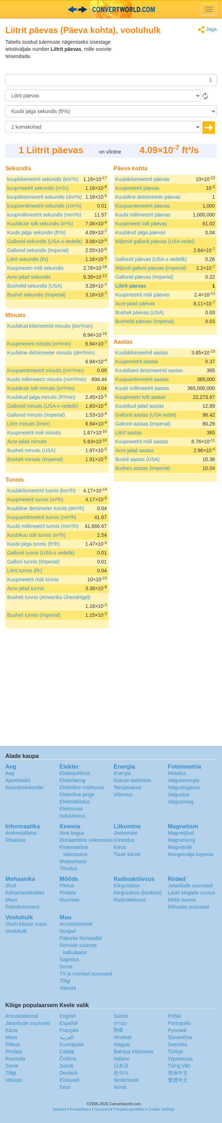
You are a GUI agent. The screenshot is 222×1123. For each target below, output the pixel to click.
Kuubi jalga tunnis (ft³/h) (33, 544)
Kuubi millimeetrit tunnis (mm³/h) (42, 526)
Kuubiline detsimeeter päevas (148, 197)
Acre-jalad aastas (134, 450)
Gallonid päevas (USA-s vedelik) (151, 259)
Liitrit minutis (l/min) (28, 424)
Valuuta (68, 988)
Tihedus (68, 868)
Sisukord (102, 1109)
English (68, 1016)
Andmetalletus (21, 833)
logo (111, 9)
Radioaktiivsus (130, 900)
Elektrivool (71, 809)
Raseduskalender (24, 787)
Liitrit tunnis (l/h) (24, 570)
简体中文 (178, 1073)
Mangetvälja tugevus (190, 854)
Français (69, 1030)
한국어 (121, 1073)
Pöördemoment (22, 907)
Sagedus (69, 959)
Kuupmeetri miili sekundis (35, 268)
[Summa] (111, 80)
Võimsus (123, 794)
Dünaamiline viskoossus (86, 840)
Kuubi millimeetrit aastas (142, 388)
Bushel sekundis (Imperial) (36, 295)
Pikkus (67, 885)
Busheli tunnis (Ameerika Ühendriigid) (48, 597)
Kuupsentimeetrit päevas (142, 206)
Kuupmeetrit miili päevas (142, 295)
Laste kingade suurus (191, 892)
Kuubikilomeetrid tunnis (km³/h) (41, 490)
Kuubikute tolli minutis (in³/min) (41, 388)
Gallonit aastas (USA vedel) (145, 415)
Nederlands (126, 1080)
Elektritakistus (75, 801)
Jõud (10, 885)
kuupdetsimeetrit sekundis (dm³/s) (44, 197)
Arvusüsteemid (76, 924)
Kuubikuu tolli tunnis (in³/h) (36, 535)
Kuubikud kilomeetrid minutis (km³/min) (50, 326)
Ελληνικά (70, 1080)
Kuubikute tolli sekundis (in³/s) (40, 223)
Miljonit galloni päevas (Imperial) (150, 268)
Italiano (122, 1058)
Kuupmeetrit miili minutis (34, 432)
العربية (67, 1037)
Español (69, 1023)
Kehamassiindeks (24, 892)
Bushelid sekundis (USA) (34, 286)
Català (67, 1051)
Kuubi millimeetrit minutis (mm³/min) (46, 379)
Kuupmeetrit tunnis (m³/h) (35, 499)
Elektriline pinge (77, 794)
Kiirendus (124, 840)
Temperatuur (128, 787)
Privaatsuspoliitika (128, 1109)
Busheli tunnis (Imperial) (33, 615)
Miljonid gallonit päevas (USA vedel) (155, 241)
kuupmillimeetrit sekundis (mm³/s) (44, 215)
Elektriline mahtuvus (82, 787)
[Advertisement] (172, 56)
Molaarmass (73, 861)
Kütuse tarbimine (132, 780)
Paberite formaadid (81, 938)
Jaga (207, 29)
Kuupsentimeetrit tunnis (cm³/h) (41, 517)
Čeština (68, 1058)
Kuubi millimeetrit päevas (143, 215)
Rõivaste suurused (188, 907)
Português (179, 1023)
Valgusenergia (183, 780)
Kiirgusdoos (127, 885)
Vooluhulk (16, 931)
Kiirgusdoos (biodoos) (138, 892)
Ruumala (70, 900)
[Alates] (103, 96)
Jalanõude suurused (190, 885)
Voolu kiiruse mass (26, 924)
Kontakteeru (80, 1109)
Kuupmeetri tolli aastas (140, 397)
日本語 (121, 1066)
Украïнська (180, 1058)
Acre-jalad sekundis (28, 277)
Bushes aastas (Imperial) (142, 468)
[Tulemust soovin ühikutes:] (111, 111)
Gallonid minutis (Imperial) (36, 415)
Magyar (122, 1044)
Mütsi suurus (182, 900)
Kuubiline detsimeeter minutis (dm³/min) (51, 352)
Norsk (120, 1087)
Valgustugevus (184, 787)
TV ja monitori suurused (86, 974)
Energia (122, 773)
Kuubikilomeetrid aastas (141, 352)
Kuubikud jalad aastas (139, 406)
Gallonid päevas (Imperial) (144, 277)
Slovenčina (180, 1037)
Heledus (177, 773)
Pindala (68, 892)
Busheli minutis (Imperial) (35, 459)
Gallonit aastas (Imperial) (143, 424)
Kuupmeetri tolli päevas (141, 223)
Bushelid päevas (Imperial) (144, 321)
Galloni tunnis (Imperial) (33, 562)
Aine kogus (72, 833)
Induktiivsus (73, 816)
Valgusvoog (181, 801)
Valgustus (178, 794)
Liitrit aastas (128, 432)
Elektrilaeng (73, 780)
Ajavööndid (17, 780)
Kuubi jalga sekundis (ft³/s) (36, 232)
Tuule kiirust (127, 854)
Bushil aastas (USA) (137, 459)
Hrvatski (123, 1037)
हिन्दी (118, 1030)
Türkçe (175, 1051)
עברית (120, 1023)
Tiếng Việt (179, 1066)
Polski (174, 1016)
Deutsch (69, 1073)
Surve (66, 966)
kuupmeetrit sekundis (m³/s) (38, 188)
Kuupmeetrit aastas (136, 361)
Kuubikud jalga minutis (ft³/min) (41, 397)
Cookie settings (161, 1109)
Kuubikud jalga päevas (140, 232)
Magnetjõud (181, 833)
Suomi (121, 1016)
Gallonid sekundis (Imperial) (38, 250)
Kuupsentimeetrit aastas (142, 379)
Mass (11, 900)
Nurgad (68, 931)
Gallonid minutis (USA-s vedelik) (42, 406)
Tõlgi (65, 981)
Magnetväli (180, 847)
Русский (177, 1030)
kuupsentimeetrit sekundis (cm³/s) (44, 206)
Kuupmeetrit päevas (137, 188)
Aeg (9, 773)
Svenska (177, 1044)
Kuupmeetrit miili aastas (141, 441)
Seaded (59, 1109)
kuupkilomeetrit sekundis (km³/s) (42, 179)
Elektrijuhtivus (75, 773)
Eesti (65, 1087)
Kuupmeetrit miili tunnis (33, 579)
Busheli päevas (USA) (139, 312)
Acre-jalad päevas (135, 303)
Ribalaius (15, 840)
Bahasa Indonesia (133, 1051)
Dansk (67, 1066)
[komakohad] (103, 127)
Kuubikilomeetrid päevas (142, 179)
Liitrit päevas (130, 286)
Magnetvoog (181, 840)
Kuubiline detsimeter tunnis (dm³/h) (45, 508)
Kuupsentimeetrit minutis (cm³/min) (45, 370)
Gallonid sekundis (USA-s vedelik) (44, 241)
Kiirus (120, 847)
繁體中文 (178, 1080)
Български (71, 1044)
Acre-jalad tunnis (25, 588)
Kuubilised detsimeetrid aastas (149, 370)
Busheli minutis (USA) (31, 450)
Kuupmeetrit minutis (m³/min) (39, 344)
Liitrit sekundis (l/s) (27, 259)
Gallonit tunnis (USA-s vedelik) (41, 553)
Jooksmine (125, 833)
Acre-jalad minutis (27, 441)
